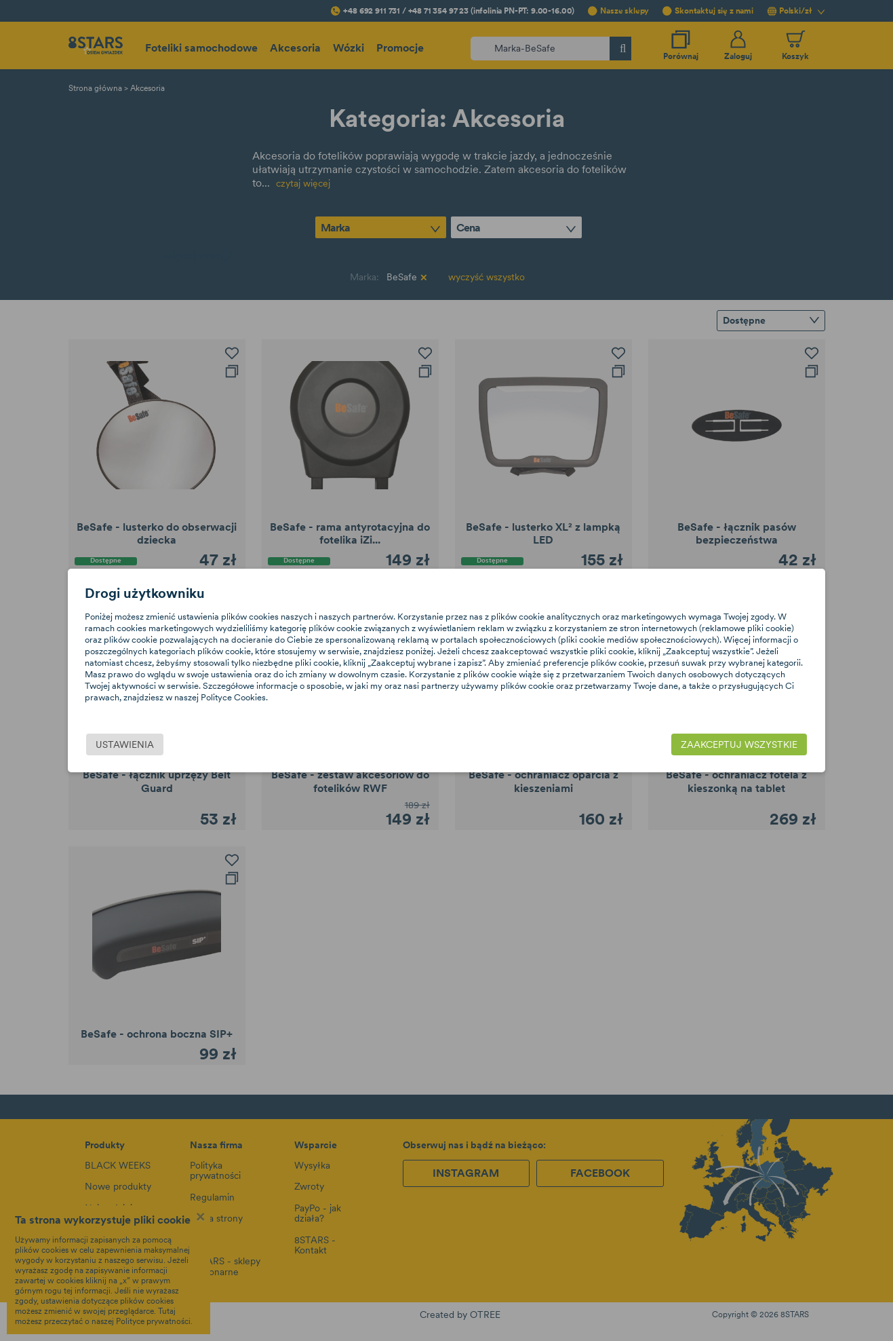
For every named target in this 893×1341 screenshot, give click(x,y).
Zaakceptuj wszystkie (691, 745)
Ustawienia (173, 745)
